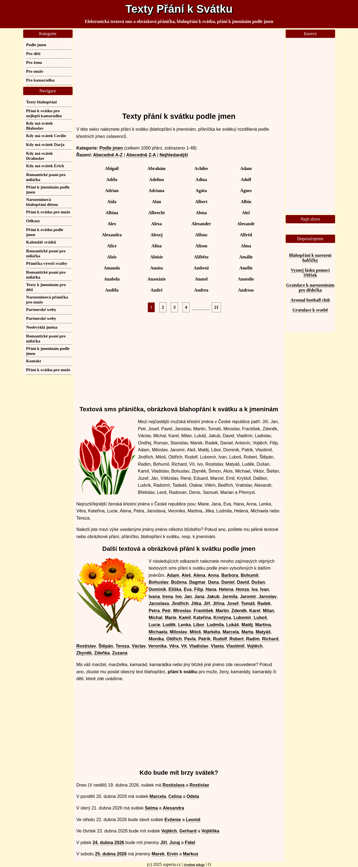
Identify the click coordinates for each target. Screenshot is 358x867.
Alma (246, 245)
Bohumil (249, 575)
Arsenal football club (310, 300)
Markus (190, 854)
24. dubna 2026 (108, 842)
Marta (247, 632)
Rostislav (86, 646)
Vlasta (217, 646)
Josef (232, 603)
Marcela (230, 632)
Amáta (156, 268)
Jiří (207, 603)
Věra (174, 646)
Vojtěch (254, 646)
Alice (112, 245)
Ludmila (215, 624)
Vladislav (198, 646)
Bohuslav (159, 582)
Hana (211, 589)
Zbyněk (84, 653)
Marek (158, 854)
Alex (111, 223)
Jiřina (219, 603)
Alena (201, 212)
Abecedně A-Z (108, 155)
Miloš (195, 632)
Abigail (112, 168)
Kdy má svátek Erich (45, 165)
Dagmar (197, 582)
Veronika (157, 646)
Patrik (204, 639)
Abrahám (156, 168)
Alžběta (201, 257)
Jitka (196, 603)
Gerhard (188, 831)
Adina (201, 179)
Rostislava (174, 785)
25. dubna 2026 (111, 854)
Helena (226, 589)
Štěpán (106, 646)
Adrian (112, 190)
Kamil (185, 617)
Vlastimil (235, 646)
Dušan (258, 582)
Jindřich (180, 603)
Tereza (122, 646)
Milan (268, 610)
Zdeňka (102, 653)
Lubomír (242, 617)
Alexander (201, 223)
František (203, 610)
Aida (111, 201)
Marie (170, 617)
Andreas (246, 290)
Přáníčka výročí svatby (46, 263)
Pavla (190, 639)
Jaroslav (268, 596)
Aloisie (156, 257)
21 (216, 307)
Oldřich (174, 639)
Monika (156, 639)
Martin (222, 610)
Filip (198, 589)
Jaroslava (159, 603)
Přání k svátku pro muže (48, 211)
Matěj (247, 624)
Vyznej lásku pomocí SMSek (310, 272)
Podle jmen (111, 148)
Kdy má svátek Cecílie (46, 135)
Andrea (201, 290)
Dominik (157, 589)
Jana (199, 596)
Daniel (228, 582)
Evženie (173, 819)
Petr (166, 610)
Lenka (184, 624)
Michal (156, 617)
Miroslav (182, 610)
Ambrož (201, 268)
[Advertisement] (179, 68)
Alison (201, 245)
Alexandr (246, 223)
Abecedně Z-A (141, 155)
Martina (263, 624)
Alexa (156, 223)
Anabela (112, 279)
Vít (184, 646)
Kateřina (202, 617)
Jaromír (248, 596)
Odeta (193, 796)
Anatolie (246, 279)
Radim (252, 639)
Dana (213, 582)
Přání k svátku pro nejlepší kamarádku (44, 113)
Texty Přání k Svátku (178, 9)
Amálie (246, 257)
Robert (236, 639)
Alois (112, 257)
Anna (213, 575)
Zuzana (119, 653)
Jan (188, 596)
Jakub (213, 596)
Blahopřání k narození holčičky (310, 258)
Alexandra (112, 234)
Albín (246, 201)
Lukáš (232, 624)
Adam (246, 168)
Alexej (156, 234)
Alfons (201, 234)
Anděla (112, 290)
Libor (198, 624)
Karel (254, 610)
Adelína (156, 179)
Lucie (154, 624)
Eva (188, 589)
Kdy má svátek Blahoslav (39, 125)
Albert (201, 201)
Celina (175, 796)
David (243, 582)
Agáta (201, 190)
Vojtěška (210, 831)
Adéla (111, 179)
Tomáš (248, 603)
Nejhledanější (174, 155)
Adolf (246, 179)
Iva (254, 589)
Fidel (190, 842)
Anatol (201, 279)
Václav (139, 646)
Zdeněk (239, 610)
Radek (264, 603)
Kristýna (222, 617)
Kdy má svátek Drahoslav (39, 156)
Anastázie (156, 279)
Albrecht (156, 212)
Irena (167, 596)
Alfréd (246, 234)
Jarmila (229, 596)
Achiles (201, 168)
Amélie (246, 268)
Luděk (169, 624)
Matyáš (263, 632)
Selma (151, 808)
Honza (242, 589)
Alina (156, 245)
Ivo (178, 596)
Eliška (175, 589)
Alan (156, 201)
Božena (179, 582)
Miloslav (178, 632)
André (156, 290)
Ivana (154, 596)
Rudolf (220, 639)
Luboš (260, 617)
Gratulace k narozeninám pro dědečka (310, 287)
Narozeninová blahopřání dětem (42, 202)
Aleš (246, 212)
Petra (154, 610)
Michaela (158, 632)
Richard (270, 639)
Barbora (229, 575)
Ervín (172, 854)
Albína (111, 212)
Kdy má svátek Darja (45, 144)
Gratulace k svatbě (310, 310)
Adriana (157, 190)
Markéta (211, 632)
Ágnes (246, 190)
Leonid (193, 819)
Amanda (112, 268)
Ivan (264, 589)
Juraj (174, 842)
